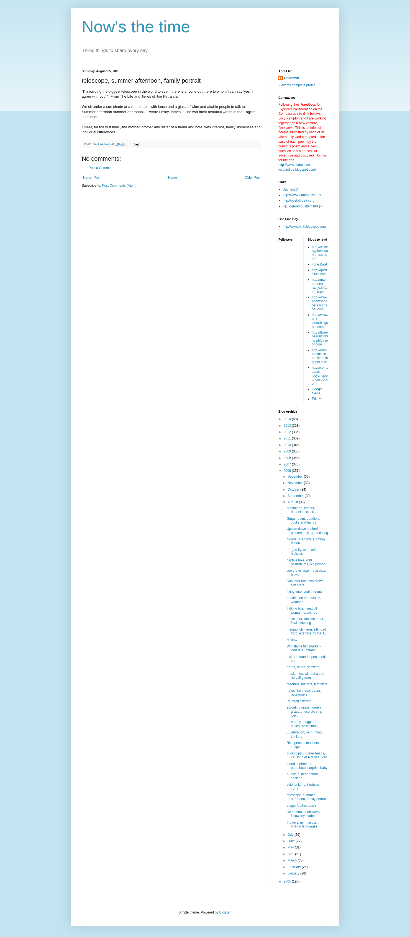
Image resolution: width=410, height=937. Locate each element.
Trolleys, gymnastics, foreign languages (302, 824)
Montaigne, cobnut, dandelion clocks (301, 510)
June (292, 841)
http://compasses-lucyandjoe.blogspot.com (320, 376)
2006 (288, 471)
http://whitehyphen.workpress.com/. (320, 253)
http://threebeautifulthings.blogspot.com (320, 338)
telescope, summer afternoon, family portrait (307, 797)
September (296, 496)
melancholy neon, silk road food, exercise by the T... (307, 631)
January (294, 873)
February (295, 867)
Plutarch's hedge (299, 701)
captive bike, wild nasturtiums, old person (306, 562)
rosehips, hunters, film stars (307, 684)
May (291, 847)
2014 (288, 419)
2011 (288, 438)
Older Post (252, 177)
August (293, 502)
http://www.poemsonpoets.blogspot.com (320, 303)
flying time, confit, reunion (305, 592)
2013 (288, 426)
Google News (317, 391)
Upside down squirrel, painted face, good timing (307, 531)
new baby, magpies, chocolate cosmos (302, 724)
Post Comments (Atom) (119, 186)
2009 (288, 451)
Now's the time (136, 26)
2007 (288, 464)
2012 (288, 432)
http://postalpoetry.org (298, 200)
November (296, 483)
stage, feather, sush (301, 806)
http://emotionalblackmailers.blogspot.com (320, 356)
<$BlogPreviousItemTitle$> (302, 206)
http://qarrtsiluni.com (319, 272)
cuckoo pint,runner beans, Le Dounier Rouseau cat (307, 755)
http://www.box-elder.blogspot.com (320, 321)
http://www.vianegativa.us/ (302, 195)
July (291, 835)
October (294, 489)
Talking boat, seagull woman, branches (302, 610)
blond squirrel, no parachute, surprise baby (307, 766)
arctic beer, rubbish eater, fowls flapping (305, 621)
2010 (288, 445)
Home (172, 177)
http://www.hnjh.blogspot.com (304, 226)
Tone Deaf (319, 264)
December (296, 476)
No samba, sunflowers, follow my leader (304, 814)
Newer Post (91, 177)
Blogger (224, 912)
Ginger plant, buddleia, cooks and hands (303, 520)
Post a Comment (101, 168)
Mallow (292, 640)
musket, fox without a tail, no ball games (305, 676)
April (291, 854)
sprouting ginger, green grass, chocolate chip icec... (304, 711)
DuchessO (290, 189)
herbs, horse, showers (303, 667)
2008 (288, 458)
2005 (288, 881)
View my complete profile (296, 85)
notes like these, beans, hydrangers (304, 692)
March (293, 860)
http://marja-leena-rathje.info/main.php (319, 285)
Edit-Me (317, 399)
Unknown (291, 78)
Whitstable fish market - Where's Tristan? (304, 648)
